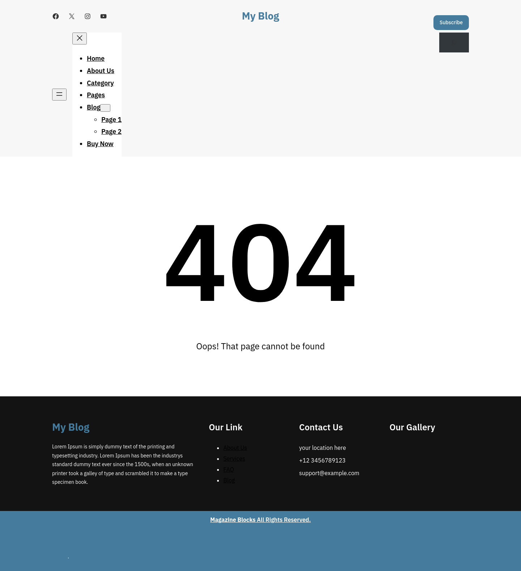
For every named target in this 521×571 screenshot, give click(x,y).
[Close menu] (79, 38)
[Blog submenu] (105, 108)
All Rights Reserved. (260, 519)
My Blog (260, 15)
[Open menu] (59, 95)
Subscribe (451, 22)
